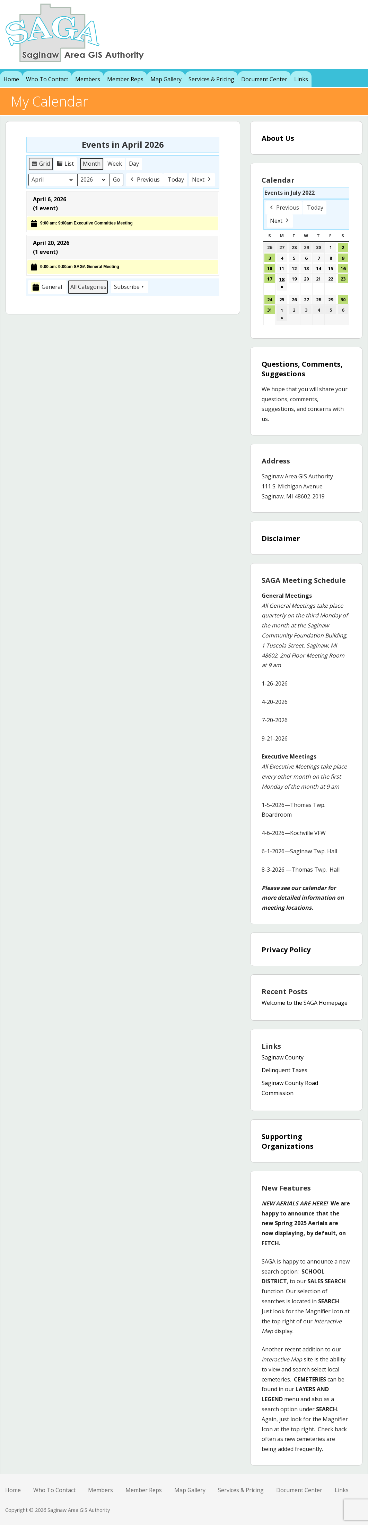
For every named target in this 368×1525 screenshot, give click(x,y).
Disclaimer (281, 538)
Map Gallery (166, 79)
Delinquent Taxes (284, 1070)
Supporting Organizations (288, 1141)
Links (301, 79)
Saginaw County (283, 1057)
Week (114, 163)
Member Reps (125, 79)
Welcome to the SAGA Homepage (305, 1003)
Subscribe (129, 287)
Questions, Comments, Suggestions (302, 368)
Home (11, 79)
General (46, 287)
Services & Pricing (211, 79)
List (66, 165)
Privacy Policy (286, 949)
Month (91, 163)
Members (87, 79)
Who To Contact (47, 79)
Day (134, 163)
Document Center (264, 79)
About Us (278, 138)
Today (176, 179)
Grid (41, 165)
